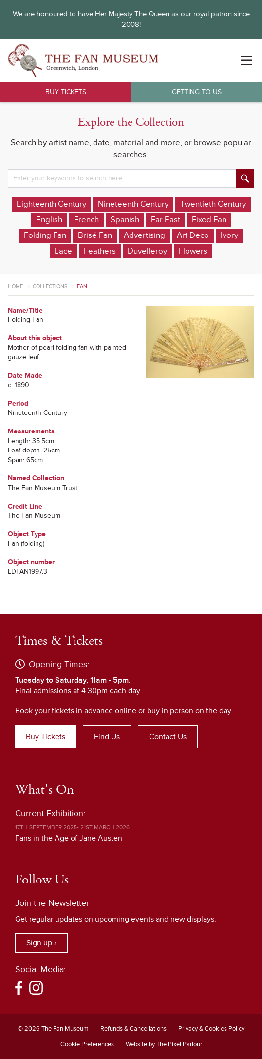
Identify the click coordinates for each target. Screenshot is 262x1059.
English (49, 220)
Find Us (107, 737)
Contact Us (168, 737)
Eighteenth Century (51, 204)
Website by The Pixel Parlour (164, 1044)
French (86, 220)
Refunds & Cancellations (133, 1029)
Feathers (100, 251)
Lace (63, 251)
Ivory (229, 235)
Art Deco (193, 235)
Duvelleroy (147, 251)
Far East (165, 220)
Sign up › (41, 943)
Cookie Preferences (87, 1044)
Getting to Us (197, 92)
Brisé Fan (95, 235)
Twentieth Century (213, 204)
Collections (50, 286)
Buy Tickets (65, 92)
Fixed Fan (209, 220)
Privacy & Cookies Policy (211, 1029)
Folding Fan (45, 235)
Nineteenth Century (133, 204)
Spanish (125, 220)
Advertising (144, 235)
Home (15, 286)
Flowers (193, 251)
